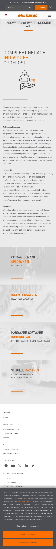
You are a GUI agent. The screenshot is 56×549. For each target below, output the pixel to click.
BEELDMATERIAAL (10, 482)
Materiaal (6, 437)
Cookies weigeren (28, 534)
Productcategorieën (10, 433)
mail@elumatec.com (10, 449)
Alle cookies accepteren (28, 542)
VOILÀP (5, 417)
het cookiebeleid (24, 501)
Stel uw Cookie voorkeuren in (28, 526)
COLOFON (6, 478)
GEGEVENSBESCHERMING (13, 486)
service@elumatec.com (11, 453)
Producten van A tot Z (11, 429)
